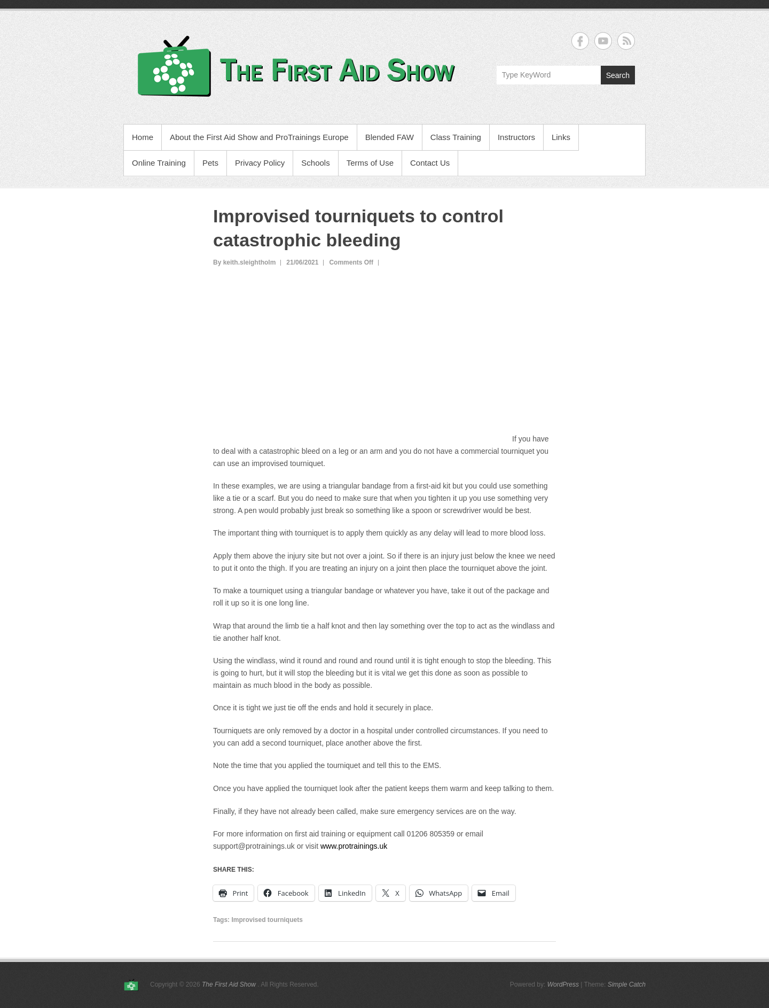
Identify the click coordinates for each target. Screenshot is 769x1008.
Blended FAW (389, 137)
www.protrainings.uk (353, 846)
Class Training (455, 137)
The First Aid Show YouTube (603, 41)
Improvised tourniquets (266, 920)
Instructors (516, 137)
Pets (210, 162)
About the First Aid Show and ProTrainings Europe (259, 137)
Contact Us (430, 162)
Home (142, 137)
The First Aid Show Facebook (580, 41)
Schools (315, 162)
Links (561, 137)
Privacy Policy (260, 162)
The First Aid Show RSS (626, 41)
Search (618, 75)
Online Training (159, 162)
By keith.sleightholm (244, 262)
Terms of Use (370, 162)
